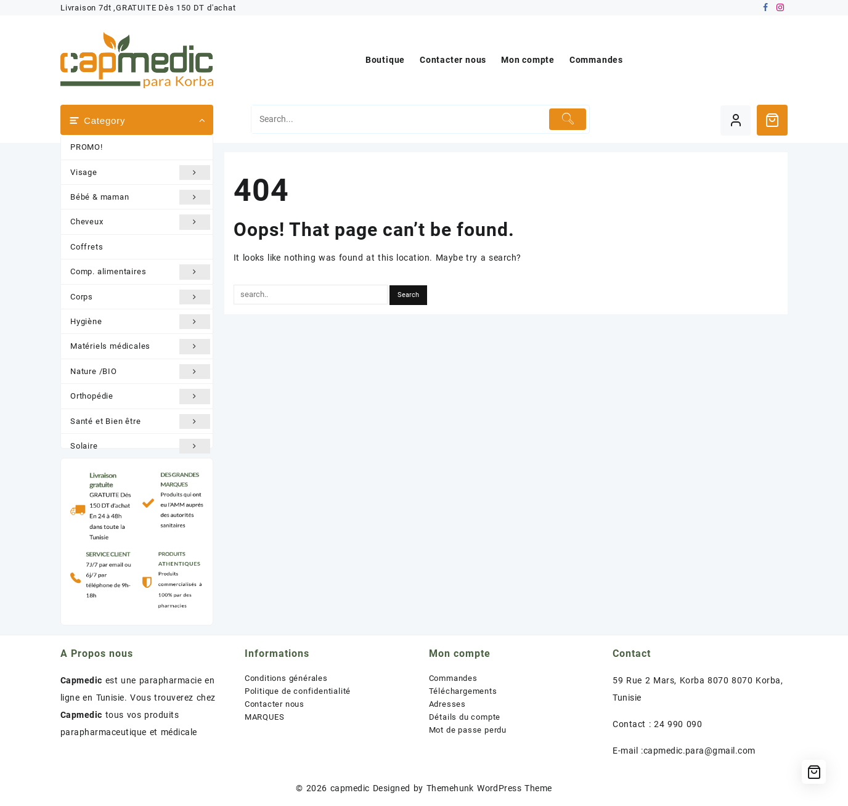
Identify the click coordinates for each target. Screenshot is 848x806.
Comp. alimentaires (140, 271)
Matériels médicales (140, 346)
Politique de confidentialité (298, 691)
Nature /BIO (140, 371)
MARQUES (265, 717)
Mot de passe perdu (468, 730)
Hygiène (140, 321)
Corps (140, 297)
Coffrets (86, 246)
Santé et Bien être (140, 421)
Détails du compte (465, 717)
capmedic (350, 788)
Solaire (140, 446)
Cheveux (140, 221)
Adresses (447, 704)
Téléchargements (463, 691)
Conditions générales (286, 678)
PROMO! (86, 147)
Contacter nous (274, 704)
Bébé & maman (140, 197)
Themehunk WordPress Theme (489, 788)
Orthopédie (140, 396)
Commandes (453, 678)
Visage (140, 172)
